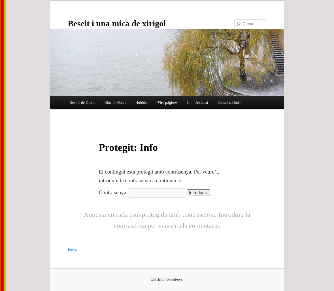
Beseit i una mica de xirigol (117, 23)
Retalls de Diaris (82, 102)
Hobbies (141, 102)
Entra (72, 250)
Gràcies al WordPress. (166, 280)
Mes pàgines (167, 102)
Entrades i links (229, 102)
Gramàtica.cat (197, 102)
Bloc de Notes (115, 102)
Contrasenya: (142, 192)
